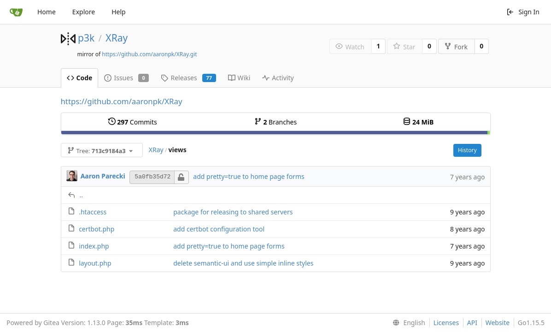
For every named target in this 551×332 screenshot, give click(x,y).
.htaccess (92, 212)
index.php (94, 246)
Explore (83, 11)
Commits (132, 122)
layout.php (95, 263)
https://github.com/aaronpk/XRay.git (149, 54)
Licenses (446, 322)
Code (80, 77)
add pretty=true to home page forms (248, 176)
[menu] (407, 323)
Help (118, 11)
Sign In (522, 11)
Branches (275, 122)
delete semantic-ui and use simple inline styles (243, 263)
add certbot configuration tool (218, 229)
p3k (86, 37)
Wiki (239, 77)
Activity (277, 77)
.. (81, 194)
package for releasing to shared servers (233, 212)
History (467, 150)
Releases (188, 77)
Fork (456, 46)
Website (498, 322)
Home (46, 11)
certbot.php (96, 229)
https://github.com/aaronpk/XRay (121, 101)
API (472, 322)
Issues (126, 77)
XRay (117, 37)
